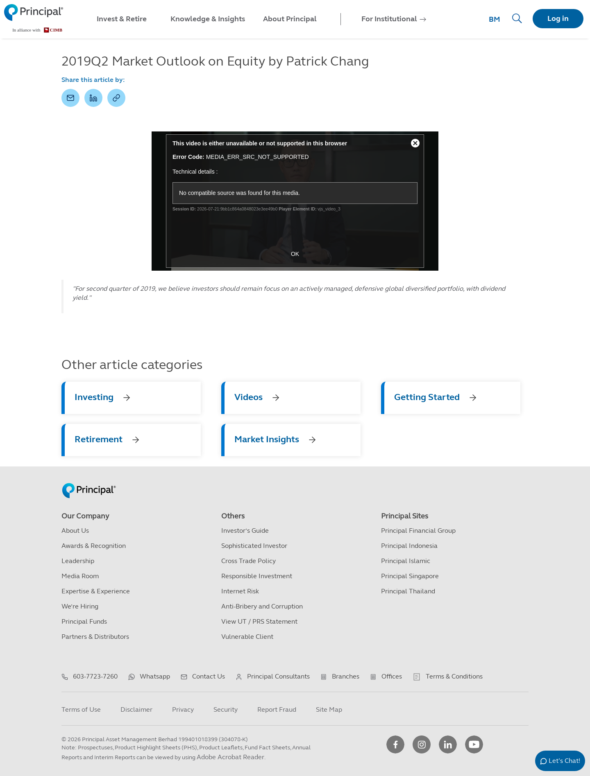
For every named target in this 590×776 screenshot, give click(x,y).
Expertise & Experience (95, 591)
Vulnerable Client (247, 636)
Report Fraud (276, 709)
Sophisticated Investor (254, 546)
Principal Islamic (405, 561)
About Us (75, 530)
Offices (391, 676)
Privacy (183, 709)
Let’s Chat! (564, 761)
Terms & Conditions (454, 676)
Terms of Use (81, 709)
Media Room (80, 576)
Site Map (329, 709)
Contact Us (208, 676)
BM (494, 19)
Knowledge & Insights (207, 18)
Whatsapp (155, 676)
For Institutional (389, 18)
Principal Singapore (410, 576)
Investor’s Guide (245, 530)
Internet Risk (240, 591)
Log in (558, 18)
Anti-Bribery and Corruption (262, 606)
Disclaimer (136, 709)
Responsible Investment (256, 576)
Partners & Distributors (95, 636)
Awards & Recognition (93, 546)
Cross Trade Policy (248, 561)
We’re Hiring (79, 606)
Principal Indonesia (409, 546)
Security (225, 709)
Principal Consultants (278, 676)
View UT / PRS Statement (259, 621)
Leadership (77, 561)
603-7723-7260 (95, 676)
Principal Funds (84, 621)
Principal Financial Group (418, 530)
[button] (70, 98)
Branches (345, 676)
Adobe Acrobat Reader (230, 757)
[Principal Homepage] (88, 482)
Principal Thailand (408, 591)
